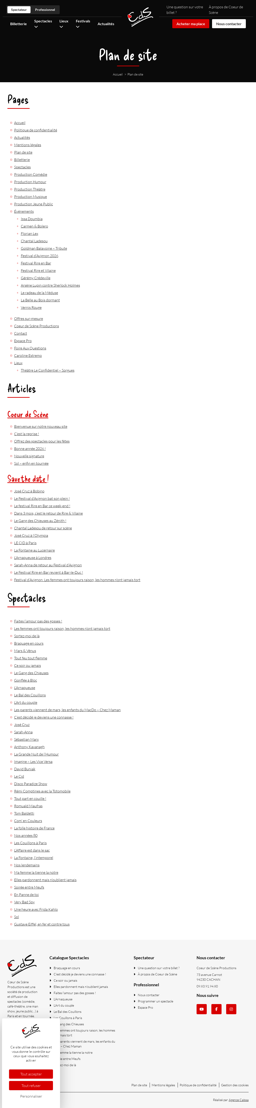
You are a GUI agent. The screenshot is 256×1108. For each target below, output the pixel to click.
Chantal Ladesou (34, 241)
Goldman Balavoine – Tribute (44, 248)
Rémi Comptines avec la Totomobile (42, 791)
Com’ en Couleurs (28, 820)
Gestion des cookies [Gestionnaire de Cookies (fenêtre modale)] (235, 1085)
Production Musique (30, 196)
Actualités (106, 23)
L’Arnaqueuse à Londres (32, 557)
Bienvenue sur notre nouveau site (40, 426)
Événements (24, 211)
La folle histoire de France (34, 828)
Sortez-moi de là (27, 636)
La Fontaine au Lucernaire (34, 550)
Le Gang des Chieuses (31, 673)
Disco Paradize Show (30, 783)
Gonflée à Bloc (25, 680)
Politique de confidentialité (35, 130)
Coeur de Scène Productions (36, 326)
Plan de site (23, 152)
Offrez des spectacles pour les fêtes (42, 441)
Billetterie (18, 23)
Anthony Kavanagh (29, 746)
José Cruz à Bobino (29, 491)
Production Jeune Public (33, 204)
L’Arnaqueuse (24, 687)
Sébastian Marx (26, 739)
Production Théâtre (29, 189)
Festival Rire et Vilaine (38, 270)
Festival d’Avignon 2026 (39, 255)
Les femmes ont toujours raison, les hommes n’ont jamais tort (62, 628)
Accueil (19, 122)
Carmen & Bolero (34, 226)
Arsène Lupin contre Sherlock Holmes (50, 285)
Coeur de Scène (27, 414)
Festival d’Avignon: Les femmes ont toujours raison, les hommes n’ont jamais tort (77, 579)
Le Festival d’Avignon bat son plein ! (42, 498)
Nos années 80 (25, 835)
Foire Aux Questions (30, 348)
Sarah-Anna (23, 732)
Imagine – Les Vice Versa (33, 761)
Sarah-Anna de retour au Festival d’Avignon (48, 565)
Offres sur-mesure (28, 318)
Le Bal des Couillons (30, 695)
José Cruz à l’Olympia (31, 535)
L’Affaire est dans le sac (32, 850)
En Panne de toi (26, 894)
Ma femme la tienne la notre (36, 872)
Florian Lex (29, 233)
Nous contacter (229, 23)
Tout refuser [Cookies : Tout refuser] (31, 1085)
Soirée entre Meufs (29, 887)
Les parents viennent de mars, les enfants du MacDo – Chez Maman (67, 709)
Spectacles (22, 167)
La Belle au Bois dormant (40, 300)
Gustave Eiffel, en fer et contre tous (42, 924)
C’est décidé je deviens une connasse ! (44, 717)
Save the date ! (28, 478)
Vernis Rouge (31, 307)
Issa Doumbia (32, 218)
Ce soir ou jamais (27, 665)
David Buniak (24, 769)
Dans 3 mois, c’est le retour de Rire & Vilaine (48, 513)
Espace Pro (23, 340)
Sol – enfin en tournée (31, 463)
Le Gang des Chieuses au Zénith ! (40, 520)
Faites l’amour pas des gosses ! (38, 621)
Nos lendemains (27, 865)
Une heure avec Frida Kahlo (36, 909)
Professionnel (45, 10)
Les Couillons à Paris (30, 843)
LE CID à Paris (25, 542)
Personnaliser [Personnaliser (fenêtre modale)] (31, 1096)
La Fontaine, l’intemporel (33, 857)
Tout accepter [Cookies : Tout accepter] (31, 1074)
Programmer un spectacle (153, 1001)
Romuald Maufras (28, 806)
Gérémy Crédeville (35, 278)
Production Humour (30, 181)
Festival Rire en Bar (36, 263)
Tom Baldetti (24, 813)
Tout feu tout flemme (30, 658)
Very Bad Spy (24, 902)
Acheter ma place (190, 23)
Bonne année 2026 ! (30, 448)
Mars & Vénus (25, 650)
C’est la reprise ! (26, 433)
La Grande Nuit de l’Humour (36, 754)
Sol (16, 916)
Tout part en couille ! (30, 798)
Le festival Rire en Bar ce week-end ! (42, 506)
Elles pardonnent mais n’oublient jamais (45, 879)
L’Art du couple (25, 702)
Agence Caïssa (239, 1100)
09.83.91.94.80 (207, 986)
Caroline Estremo (28, 355)
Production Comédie (30, 174)
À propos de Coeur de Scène (155, 974)
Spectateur (19, 10)
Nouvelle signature (29, 456)
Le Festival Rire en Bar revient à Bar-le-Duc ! (48, 572)
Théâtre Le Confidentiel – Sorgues (47, 370)
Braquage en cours (28, 643)
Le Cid (19, 776)
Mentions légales (27, 145)
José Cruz (22, 724)
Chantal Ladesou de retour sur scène (43, 528)
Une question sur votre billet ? (156, 968)
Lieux (18, 363)
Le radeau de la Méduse (39, 292)
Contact (20, 333)
